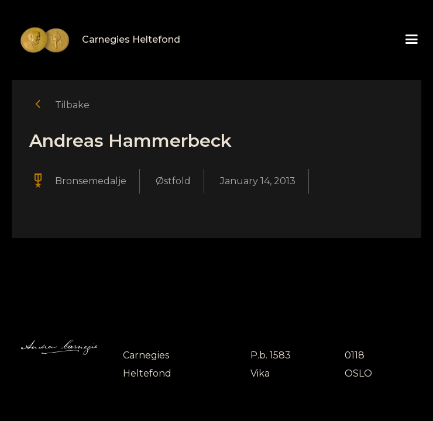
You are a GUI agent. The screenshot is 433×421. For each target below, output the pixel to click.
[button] (411, 39)
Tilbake (72, 105)
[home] (96, 40)
